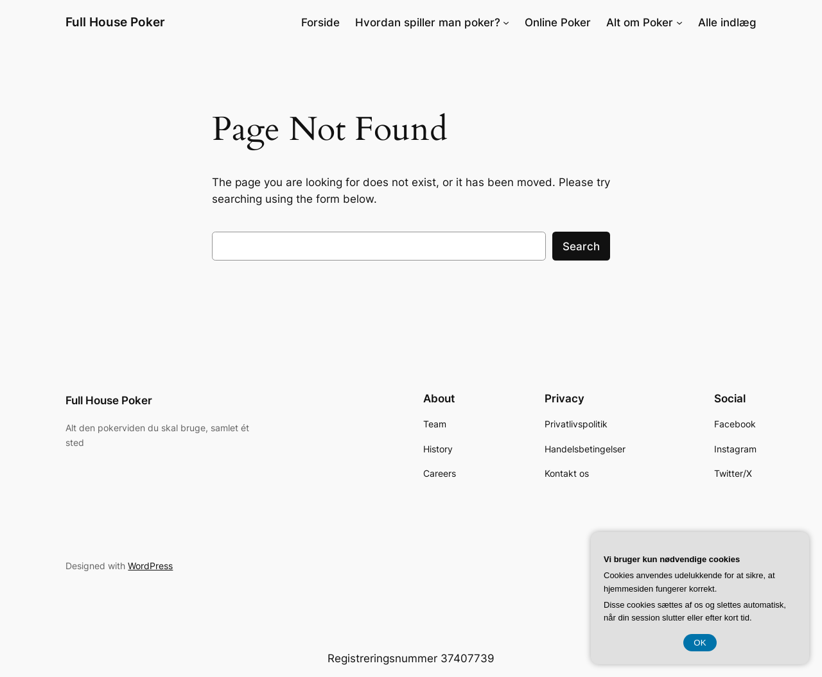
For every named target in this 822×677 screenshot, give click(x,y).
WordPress (150, 565)
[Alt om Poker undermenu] (679, 22)
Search (581, 246)
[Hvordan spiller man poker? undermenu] (506, 22)
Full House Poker (115, 22)
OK (700, 642)
